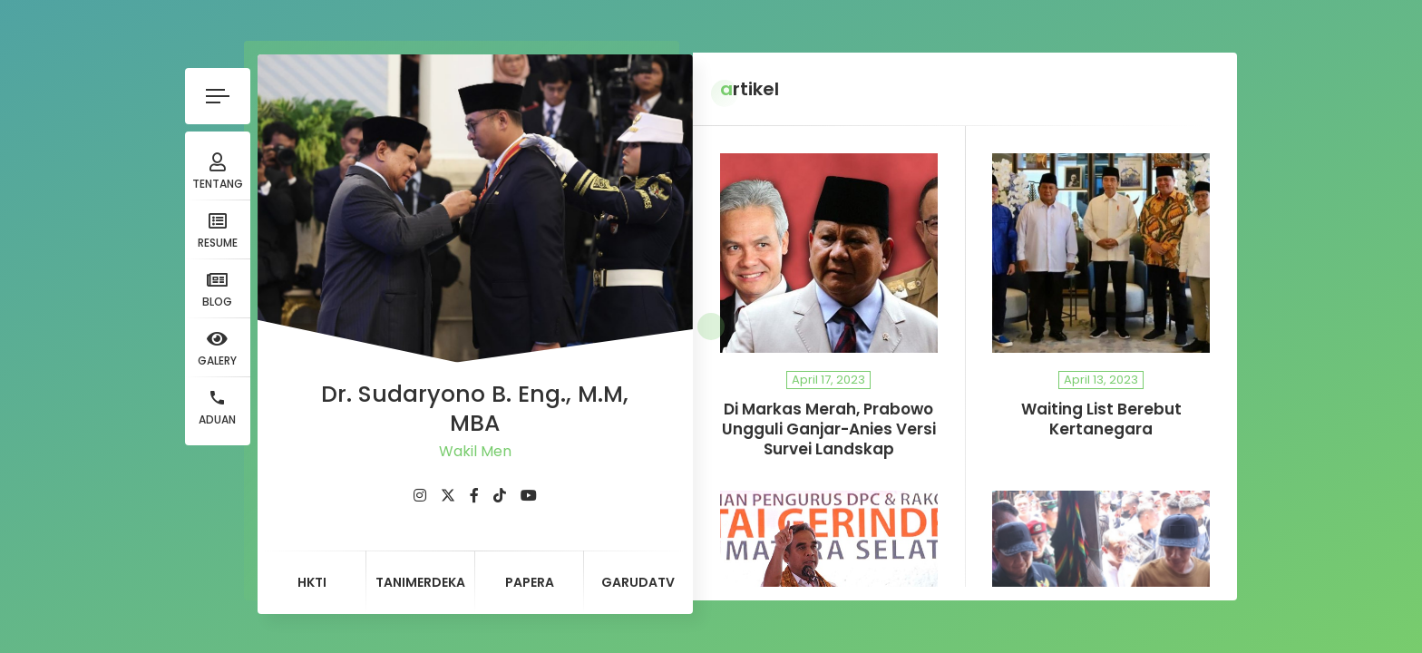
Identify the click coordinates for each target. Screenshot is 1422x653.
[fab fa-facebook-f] (425, 487)
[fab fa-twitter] (399, 487)
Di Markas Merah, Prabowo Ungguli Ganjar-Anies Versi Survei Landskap (804, 429)
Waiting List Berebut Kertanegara (1125, 419)
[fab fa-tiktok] (450, 487)
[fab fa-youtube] (480, 487)
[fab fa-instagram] (371, 487)
